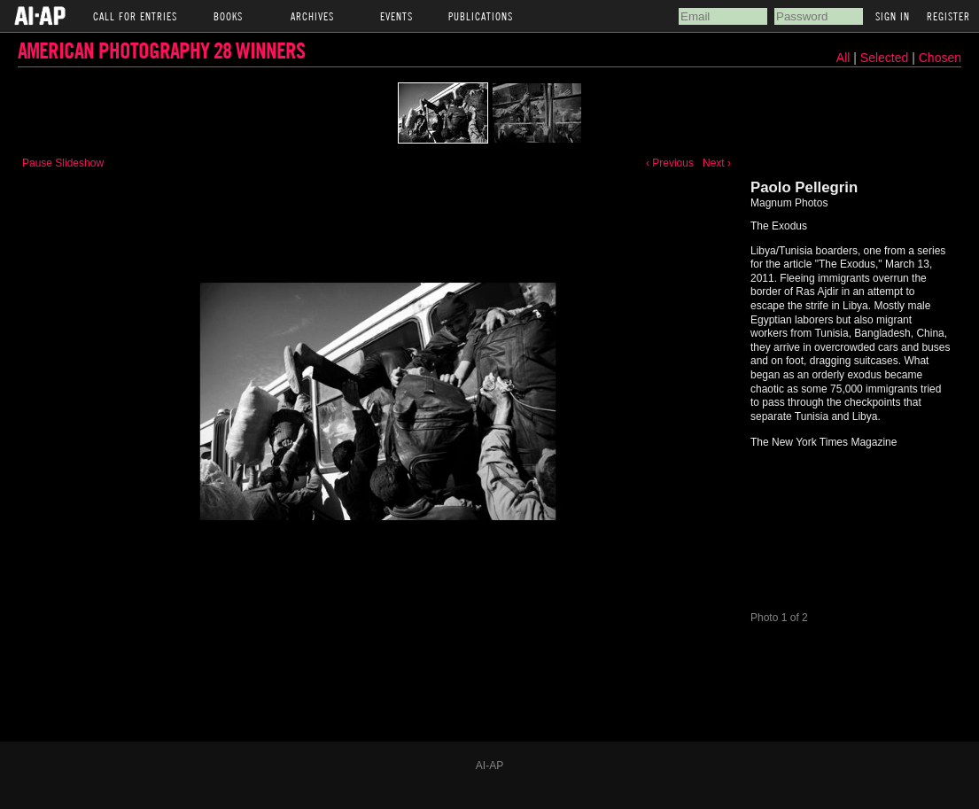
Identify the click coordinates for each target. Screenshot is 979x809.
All (843, 58)
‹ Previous (670, 163)
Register (948, 16)
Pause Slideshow (63, 163)
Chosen (940, 58)
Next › (717, 163)
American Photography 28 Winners (161, 50)
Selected (886, 58)
